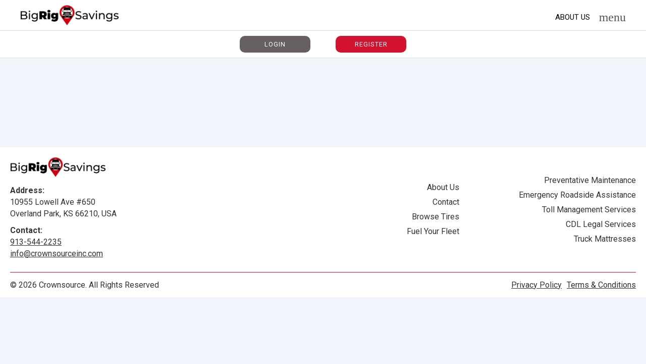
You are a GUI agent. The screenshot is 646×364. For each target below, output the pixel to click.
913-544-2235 (36, 242)
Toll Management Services (589, 209)
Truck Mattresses (605, 239)
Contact (446, 202)
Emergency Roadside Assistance (577, 195)
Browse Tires (435, 216)
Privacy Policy (536, 285)
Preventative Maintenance (590, 180)
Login (275, 44)
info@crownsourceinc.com (56, 253)
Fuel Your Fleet (433, 231)
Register (371, 44)
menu (612, 17)
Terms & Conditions (601, 285)
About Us (572, 17)
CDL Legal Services (601, 224)
